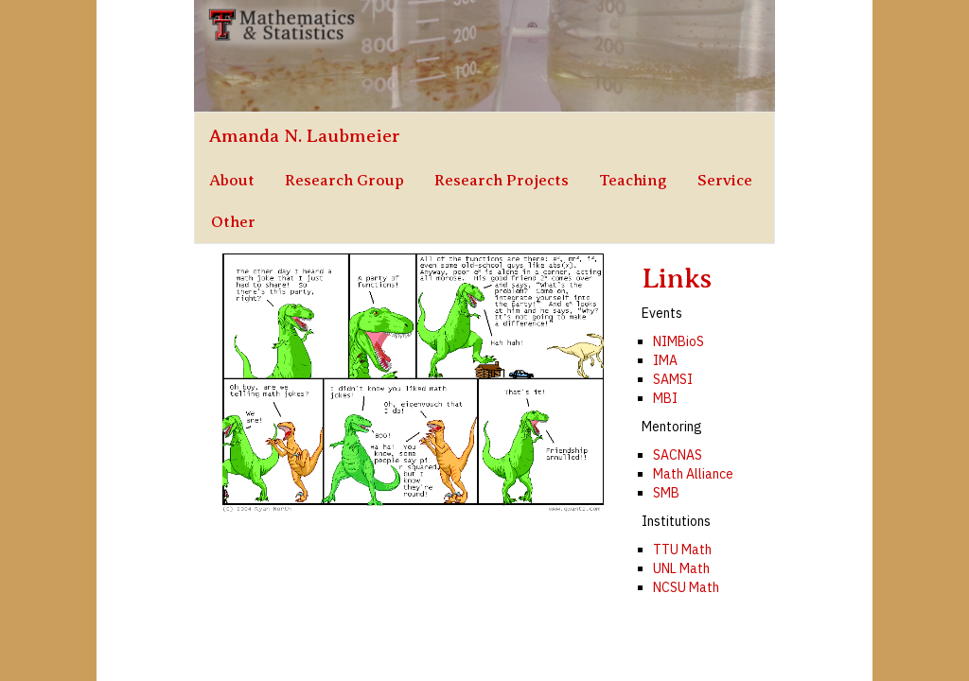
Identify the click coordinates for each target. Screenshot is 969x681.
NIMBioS (678, 341)
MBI (665, 398)
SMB (666, 492)
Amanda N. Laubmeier (304, 136)
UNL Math (681, 568)
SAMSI (673, 379)
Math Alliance (693, 473)
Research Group (344, 180)
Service (724, 180)
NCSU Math (686, 587)
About (232, 180)
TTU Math (682, 549)
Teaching (633, 180)
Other (233, 222)
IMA (665, 360)
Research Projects (501, 180)
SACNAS (677, 454)
